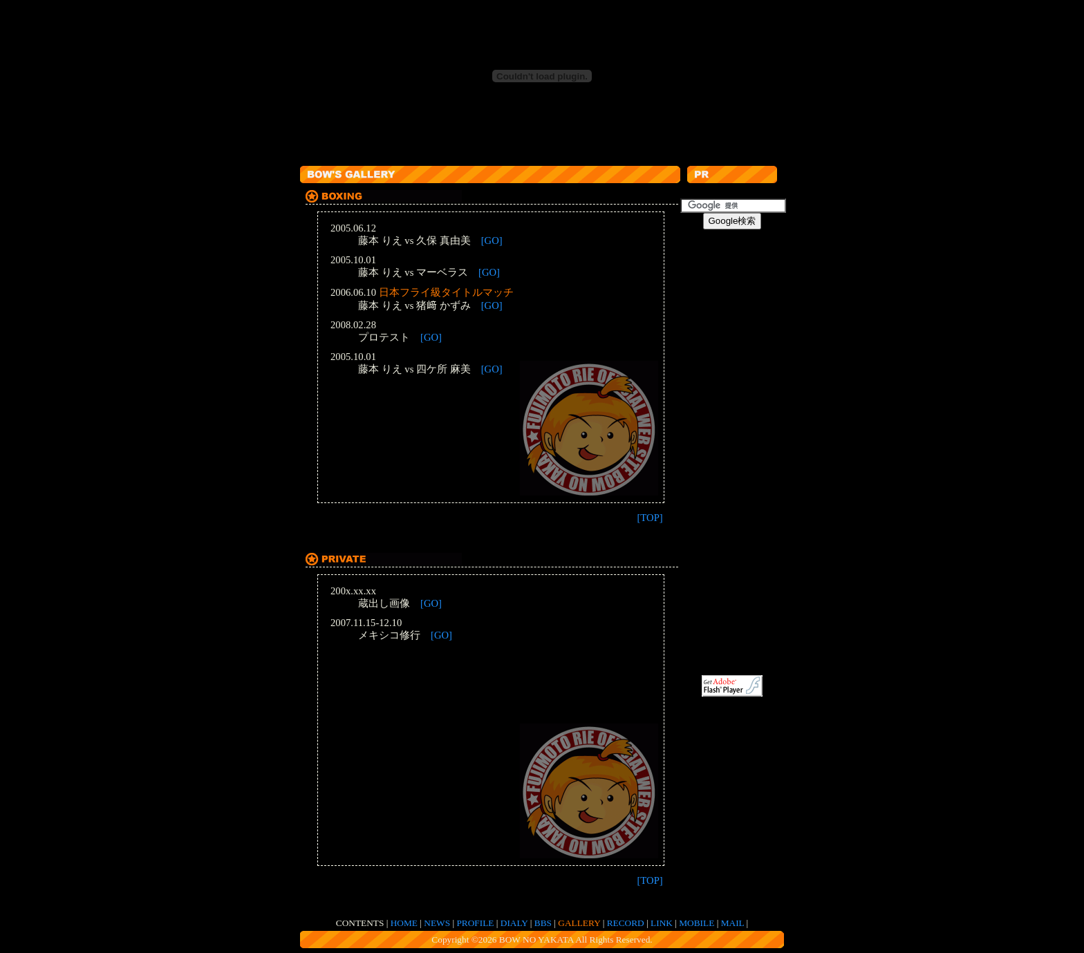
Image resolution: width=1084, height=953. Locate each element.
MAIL (733, 923)
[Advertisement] (551, 157)
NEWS (437, 923)
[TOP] (649, 517)
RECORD (625, 923)
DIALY (514, 923)
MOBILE (696, 923)
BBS (543, 923)
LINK (662, 923)
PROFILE (475, 923)
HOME (404, 923)
